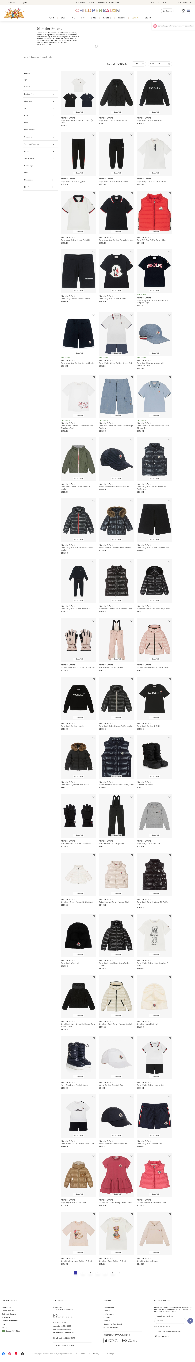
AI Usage (110, 1354)
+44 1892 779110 (70, 1333)
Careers (107, 1317)
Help (3, 1324)
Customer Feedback (10, 1321)
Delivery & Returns (9, 1314)
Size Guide (6, 1317)
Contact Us (6, 1307)
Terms (82, 1354)
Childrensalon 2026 (49, 1354)
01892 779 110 (60, 1322)
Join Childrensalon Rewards (167, 1331)
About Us (107, 1310)
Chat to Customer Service (63, 1308)
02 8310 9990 (66, 1326)
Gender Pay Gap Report (113, 1324)
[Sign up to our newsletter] (190, 1321)
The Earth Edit (162, 1336)
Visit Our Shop (109, 1307)
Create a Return (8, 1310)
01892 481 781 (70, 1338)
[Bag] (188, 11)
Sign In (23, 3)
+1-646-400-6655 (64, 1329)
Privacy (96, 1354)
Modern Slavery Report (112, 1327)
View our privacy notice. (162, 1327)
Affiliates (107, 1321)
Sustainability (109, 1314)
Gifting (4, 1327)
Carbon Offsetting (11, 1331)
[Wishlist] (182, 11)
